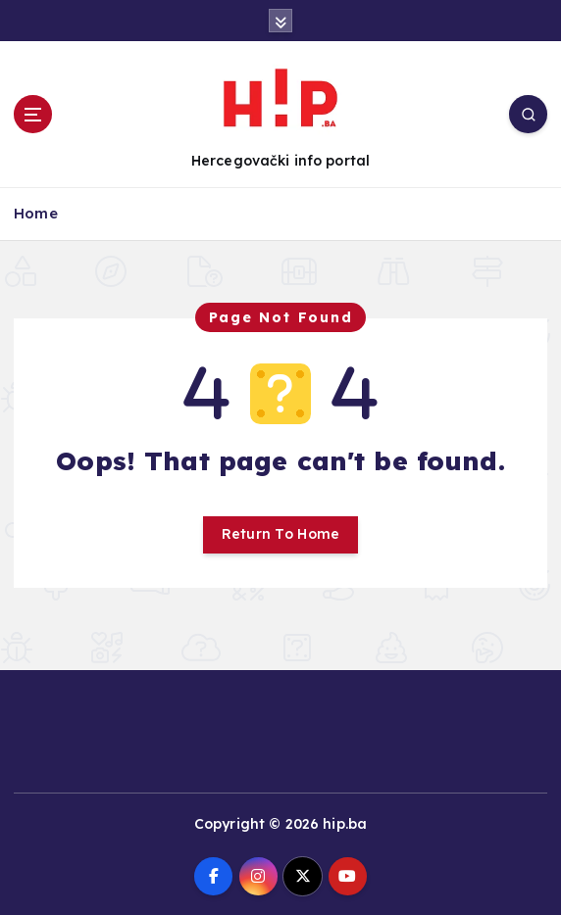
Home (36, 213)
